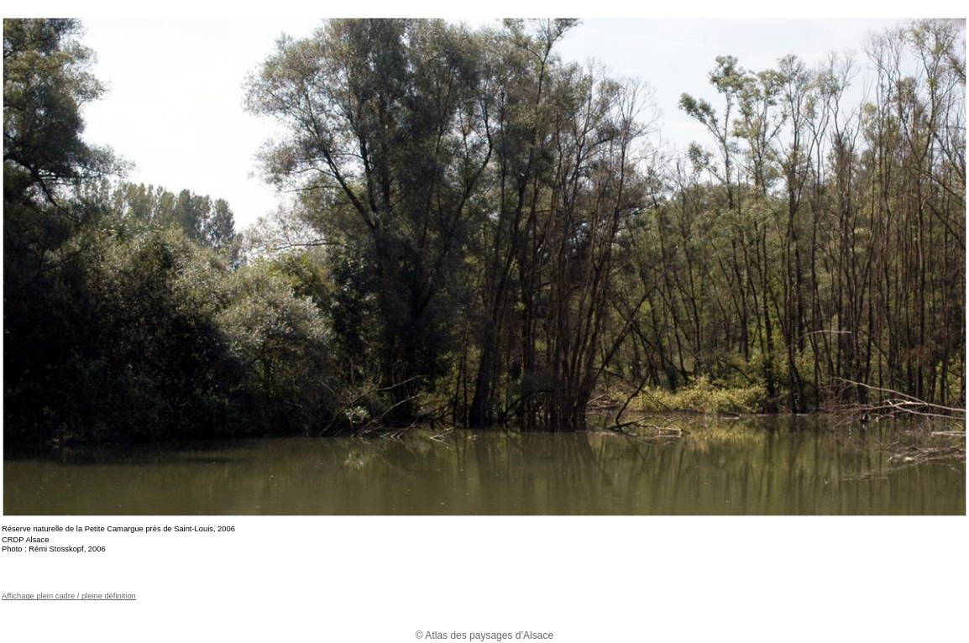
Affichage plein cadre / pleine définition (69, 596)
